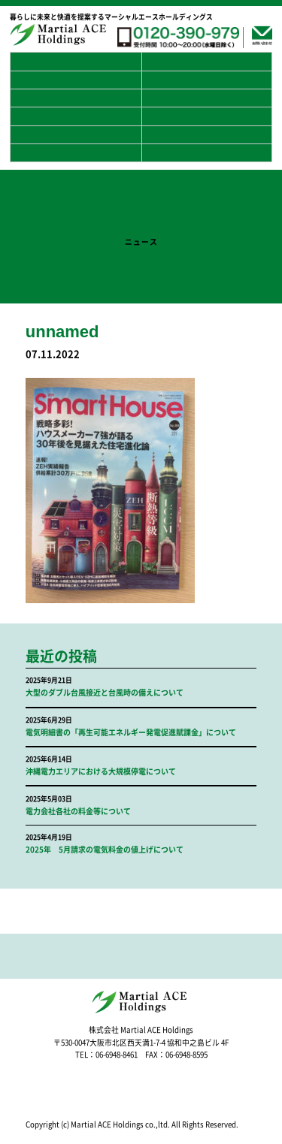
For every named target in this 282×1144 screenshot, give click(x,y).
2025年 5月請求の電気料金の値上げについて (104, 849)
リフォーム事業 (76, 152)
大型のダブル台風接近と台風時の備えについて (104, 692)
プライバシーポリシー (206, 98)
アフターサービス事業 (206, 134)
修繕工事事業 (206, 152)
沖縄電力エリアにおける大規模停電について (101, 771)
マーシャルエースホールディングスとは (206, 61)
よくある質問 (76, 98)
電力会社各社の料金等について (78, 811)
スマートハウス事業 (76, 134)
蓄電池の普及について (76, 80)
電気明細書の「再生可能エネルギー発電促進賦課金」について (131, 732)
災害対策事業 (206, 116)
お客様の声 (206, 80)
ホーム (76, 61)
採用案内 (76, 116)
